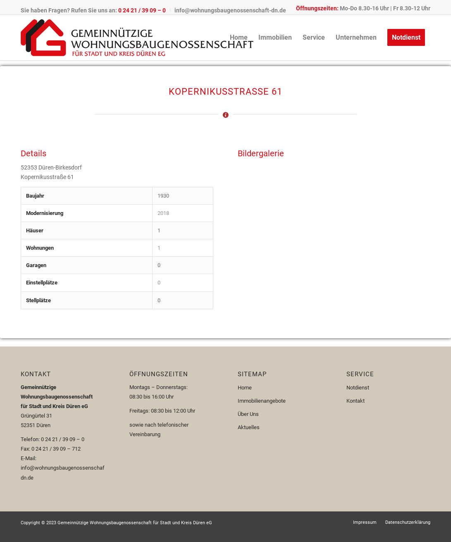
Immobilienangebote (262, 401)
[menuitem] (95, 10)
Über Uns (248, 414)
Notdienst (357, 387)
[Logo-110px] (137, 37)
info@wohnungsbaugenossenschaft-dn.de (230, 10)
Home (245, 387)
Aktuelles (249, 427)
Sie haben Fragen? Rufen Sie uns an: (93, 10)
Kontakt (355, 401)
